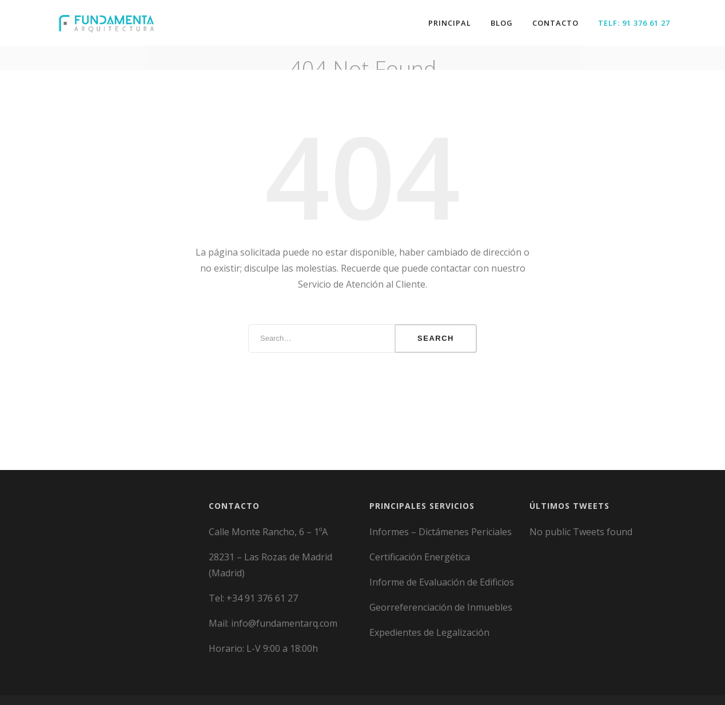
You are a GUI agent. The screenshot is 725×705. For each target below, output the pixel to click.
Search (435, 331)
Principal (449, 23)
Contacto (555, 23)
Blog (502, 23)
